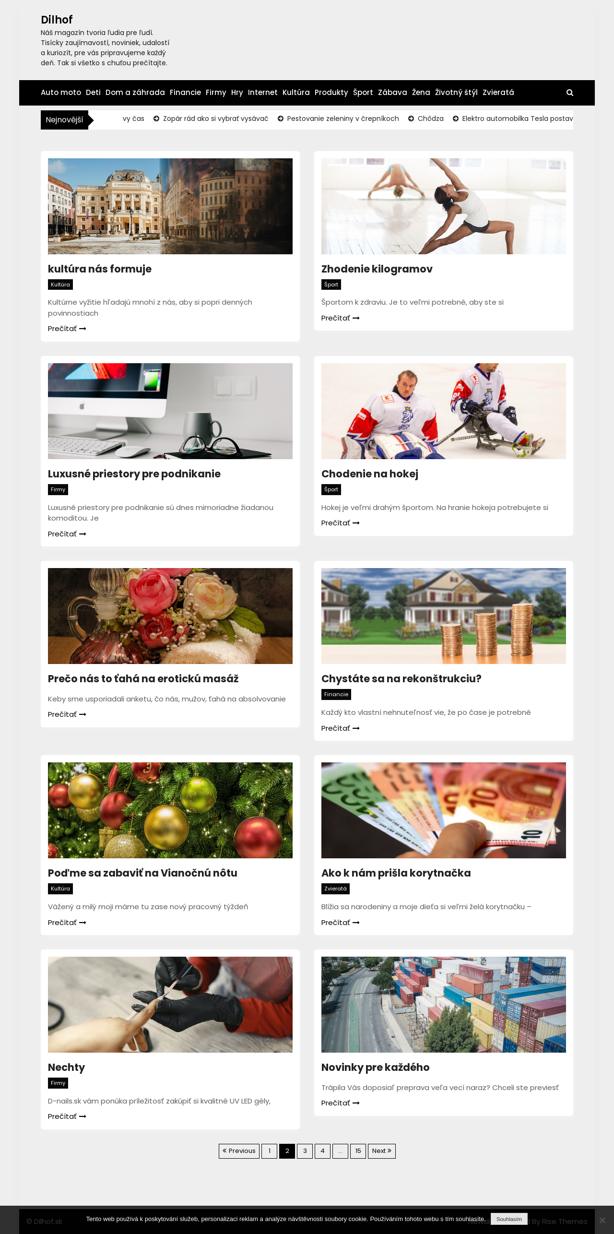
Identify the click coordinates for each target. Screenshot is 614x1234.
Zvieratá (498, 92)
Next (379, 1150)
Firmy (216, 92)
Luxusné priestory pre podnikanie (134, 474)
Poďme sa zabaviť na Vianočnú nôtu (142, 873)
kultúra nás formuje (100, 269)
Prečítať (67, 328)
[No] (602, 1220)
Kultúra (296, 92)
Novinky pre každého (375, 1067)
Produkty (331, 92)
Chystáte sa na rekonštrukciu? (401, 679)
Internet (263, 92)
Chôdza (436, 118)
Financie (185, 92)
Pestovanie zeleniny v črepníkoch (349, 118)
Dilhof (57, 19)
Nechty (66, 1067)
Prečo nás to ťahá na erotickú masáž (143, 679)
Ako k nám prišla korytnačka (396, 873)
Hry (237, 92)
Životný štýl (456, 92)
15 (358, 1150)
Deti (93, 92)
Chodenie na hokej (369, 474)
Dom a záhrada (135, 92)
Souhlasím (509, 1219)
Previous (242, 1150)
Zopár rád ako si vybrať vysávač (221, 118)
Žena (421, 92)
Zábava (392, 92)
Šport (363, 92)
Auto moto (61, 92)
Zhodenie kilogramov (377, 269)
